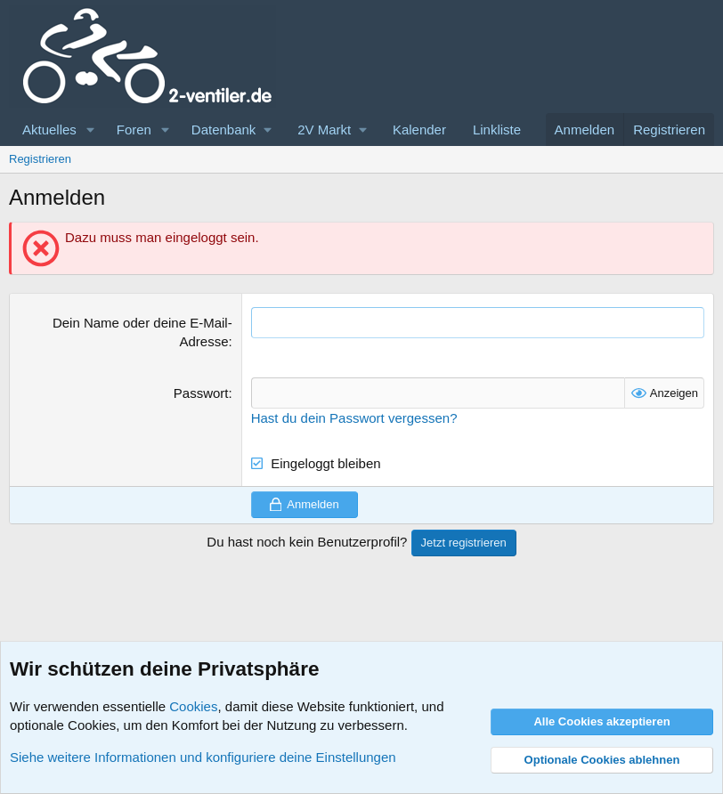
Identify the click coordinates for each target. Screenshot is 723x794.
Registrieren (40, 159)
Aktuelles (49, 129)
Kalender (419, 129)
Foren (134, 129)
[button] (90, 129)
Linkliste (497, 129)
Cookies (193, 706)
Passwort (201, 393)
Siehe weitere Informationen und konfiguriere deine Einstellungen (203, 757)
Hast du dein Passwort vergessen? (354, 417)
